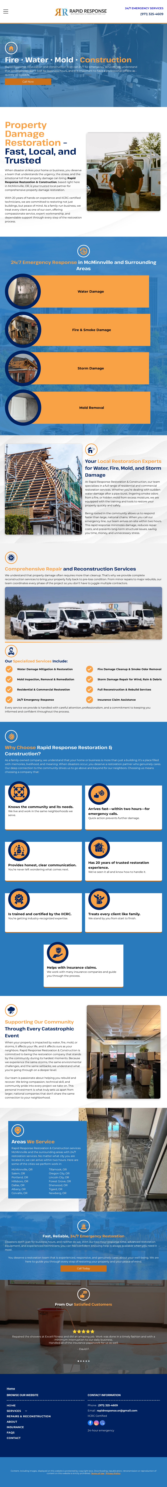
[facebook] (90, 1423)
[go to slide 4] (86, 1361)
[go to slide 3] (83, 1361)
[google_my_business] (102, 1423)
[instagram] (96, 1423)
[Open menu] (5, 11)
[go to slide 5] (89, 1361)
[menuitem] (46, 1405)
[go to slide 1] (78, 1361)
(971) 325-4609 (151, 14)
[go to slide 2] (81, 1361)
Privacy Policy (113, 1473)
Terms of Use (97, 1473)
